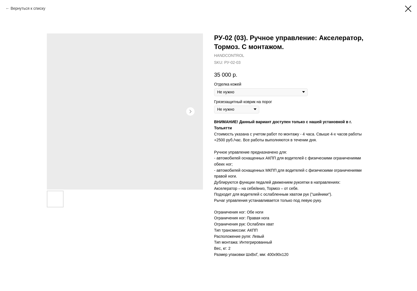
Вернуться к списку (28, 8)
